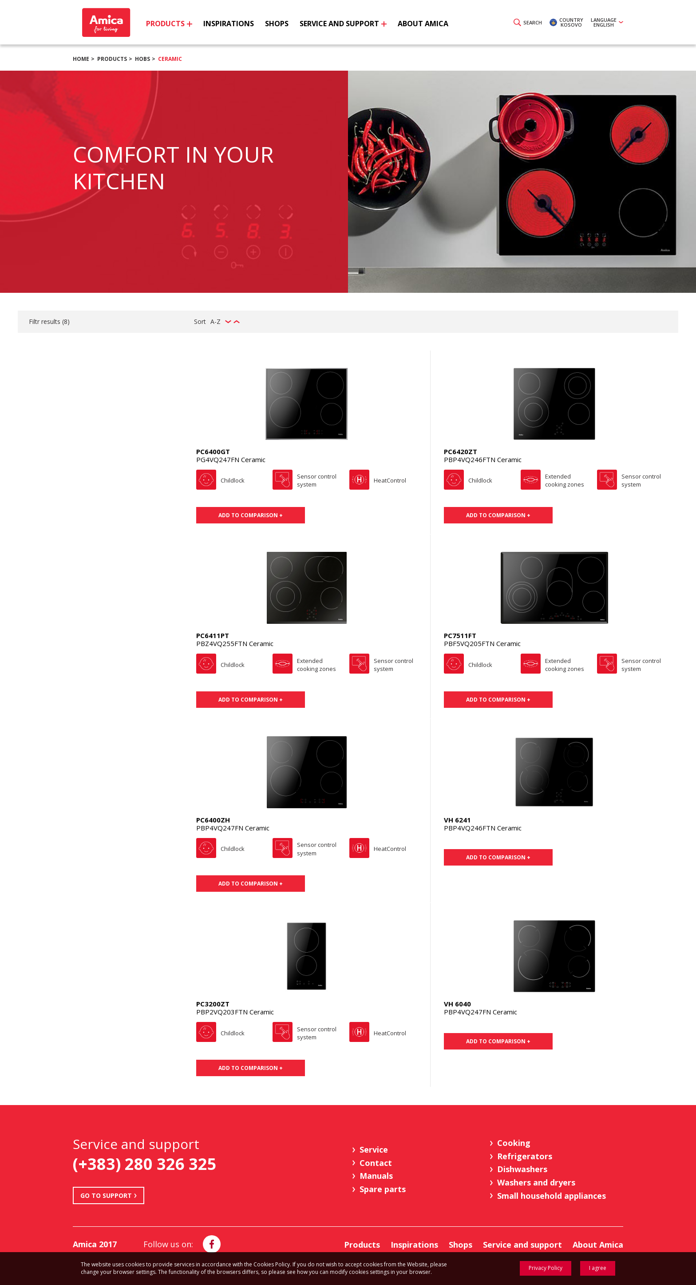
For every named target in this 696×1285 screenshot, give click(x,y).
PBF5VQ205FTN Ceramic (482, 643)
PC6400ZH (213, 819)
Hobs (142, 59)
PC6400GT (213, 451)
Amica (105, 22)
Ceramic (170, 59)
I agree (597, 1268)
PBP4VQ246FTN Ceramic (483, 459)
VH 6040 (457, 1003)
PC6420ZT (460, 451)
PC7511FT (460, 635)
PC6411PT (212, 635)
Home (81, 59)
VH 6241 (457, 819)
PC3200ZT (212, 1003)
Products (112, 59)
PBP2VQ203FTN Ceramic (235, 1011)
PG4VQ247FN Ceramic (230, 459)
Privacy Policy (545, 1268)
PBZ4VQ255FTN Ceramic (234, 643)
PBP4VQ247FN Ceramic (232, 827)
